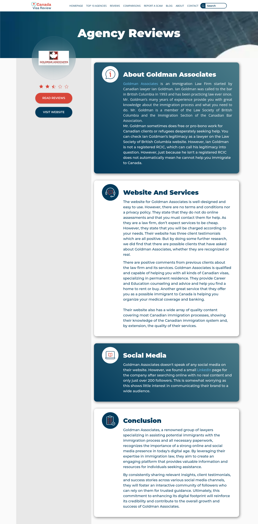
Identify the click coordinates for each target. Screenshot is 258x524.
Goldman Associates (140, 83)
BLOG (169, 5)
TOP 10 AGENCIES (96, 5)
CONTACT (192, 5)
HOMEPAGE (76, 5)
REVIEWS (115, 5)
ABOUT (180, 5)
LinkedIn (204, 369)
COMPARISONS (132, 5)
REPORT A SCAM (153, 5)
